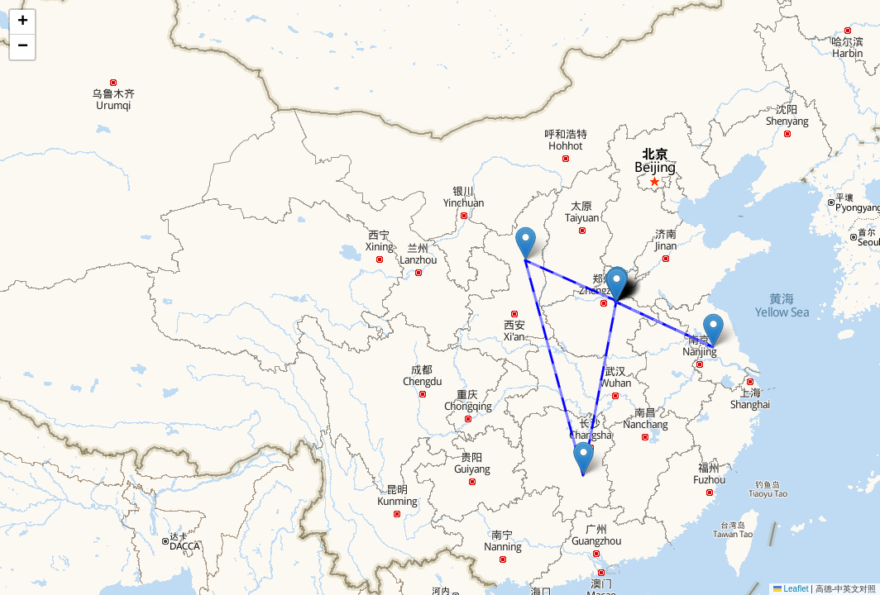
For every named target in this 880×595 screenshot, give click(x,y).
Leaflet (791, 588)
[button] (713, 330)
